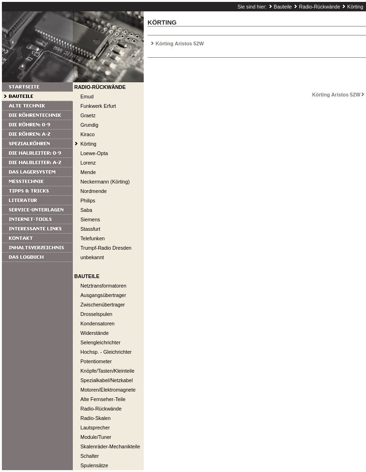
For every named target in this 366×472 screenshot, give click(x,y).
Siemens (90, 219)
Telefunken (92, 238)
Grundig (89, 125)
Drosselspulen (96, 314)
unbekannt (92, 257)
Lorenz (88, 163)
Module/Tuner (95, 437)
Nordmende (93, 191)
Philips (87, 200)
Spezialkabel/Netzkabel (106, 380)
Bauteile (283, 6)
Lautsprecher (95, 427)
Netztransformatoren (103, 285)
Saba (86, 210)
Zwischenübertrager (102, 304)
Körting (355, 6)
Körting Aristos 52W (180, 43)
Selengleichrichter (100, 342)
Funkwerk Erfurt (98, 106)
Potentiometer (96, 361)
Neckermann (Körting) (105, 181)
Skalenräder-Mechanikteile (110, 446)
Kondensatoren (97, 323)
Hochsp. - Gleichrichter (105, 352)
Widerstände (94, 333)
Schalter (89, 456)
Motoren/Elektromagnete (108, 390)
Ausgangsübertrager (103, 295)
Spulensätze (94, 465)
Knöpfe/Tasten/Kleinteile (107, 371)
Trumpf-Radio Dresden (105, 248)
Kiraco (87, 134)
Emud (87, 96)
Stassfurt (90, 229)
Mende (88, 172)
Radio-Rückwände (319, 6)
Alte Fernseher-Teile (102, 399)
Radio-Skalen (95, 418)
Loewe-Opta (94, 153)
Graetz (88, 115)
